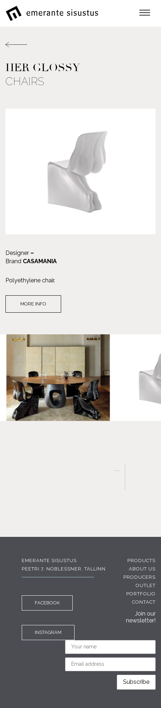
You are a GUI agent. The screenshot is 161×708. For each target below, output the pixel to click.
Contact (144, 602)
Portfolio (141, 593)
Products (141, 560)
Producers (139, 577)
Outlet (146, 585)
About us (142, 569)
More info (33, 304)
